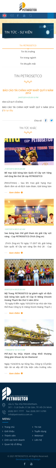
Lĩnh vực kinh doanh (14, 439)
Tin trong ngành (28, 57)
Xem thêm (14, 192)
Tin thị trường (28, 51)
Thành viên (10, 435)
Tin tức (37, 427)
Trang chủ (9, 427)
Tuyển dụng (40, 431)
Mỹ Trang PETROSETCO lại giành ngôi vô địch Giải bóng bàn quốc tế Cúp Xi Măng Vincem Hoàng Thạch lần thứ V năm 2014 (28, 296)
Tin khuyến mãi (28, 63)
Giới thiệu (9, 431)
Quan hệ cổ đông (13, 444)
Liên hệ (38, 439)
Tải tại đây (8, 110)
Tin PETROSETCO (28, 45)
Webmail (38, 435)
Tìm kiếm (30, 15)
